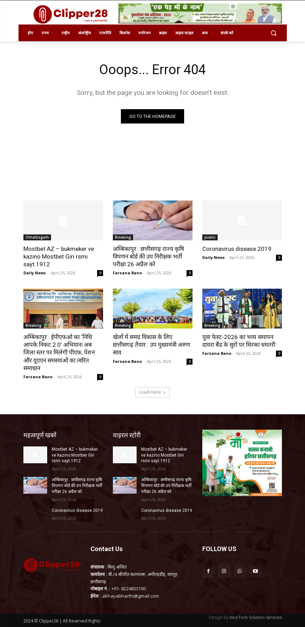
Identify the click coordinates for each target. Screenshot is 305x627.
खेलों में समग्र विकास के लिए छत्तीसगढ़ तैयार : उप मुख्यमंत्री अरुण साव (151, 344)
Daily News (34, 272)
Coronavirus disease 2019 (236, 248)
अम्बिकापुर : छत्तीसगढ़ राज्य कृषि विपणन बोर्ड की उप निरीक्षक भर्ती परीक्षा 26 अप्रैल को (148, 256)
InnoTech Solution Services (256, 617)
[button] (274, 33)
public (210, 237)
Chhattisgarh (37, 237)
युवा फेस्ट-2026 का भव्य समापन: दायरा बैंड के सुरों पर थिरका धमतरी (238, 340)
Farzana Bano (127, 272)
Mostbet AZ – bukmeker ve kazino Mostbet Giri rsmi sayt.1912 (58, 256)
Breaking (123, 237)
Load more (152, 392)
